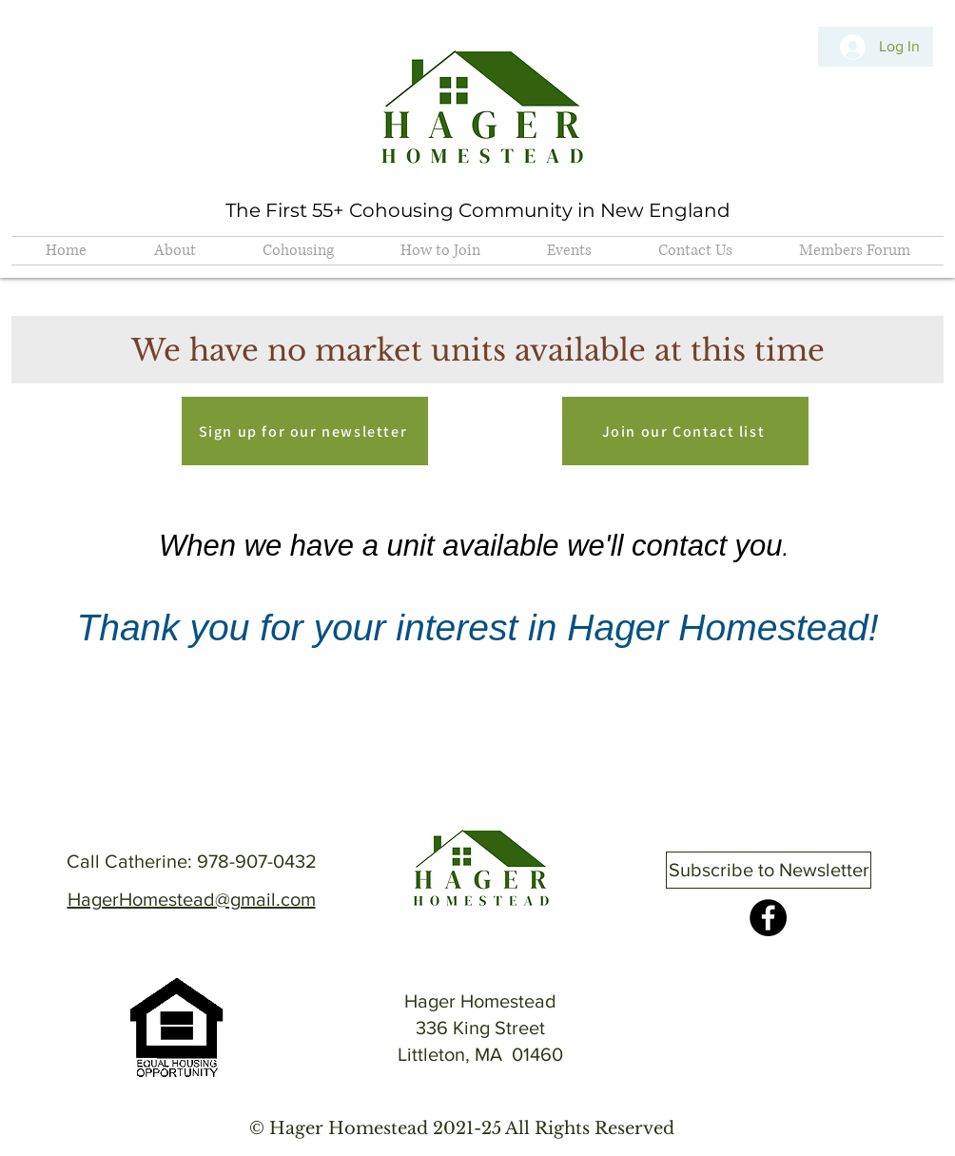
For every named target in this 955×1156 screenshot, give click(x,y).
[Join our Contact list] (685, 431)
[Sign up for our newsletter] (305, 431)
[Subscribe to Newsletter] (768, 870)
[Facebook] (768, 917)
